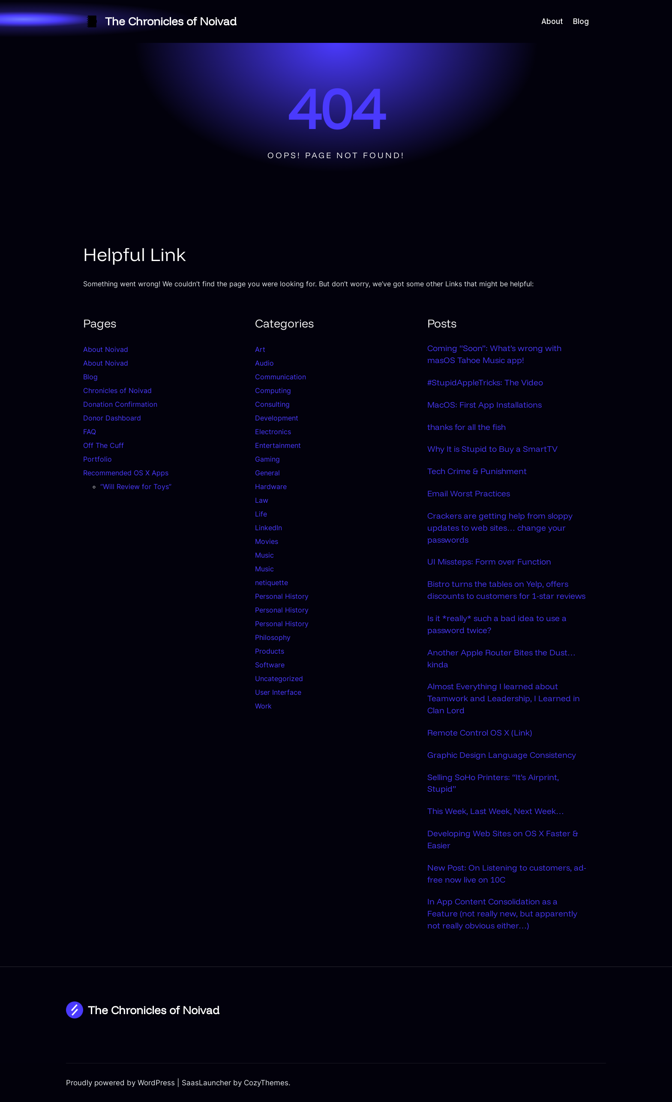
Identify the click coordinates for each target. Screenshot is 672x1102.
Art (260, 349)
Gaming (267, 459)
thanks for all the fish (466, 427)
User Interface (278, 692)
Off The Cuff (103, 445)
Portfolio (97, 459)
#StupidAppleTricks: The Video (485, 382)
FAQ (89, 431)
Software (270, 665)
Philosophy (273, 637)
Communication (280, 376)
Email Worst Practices (468, 493)
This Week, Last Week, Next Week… (495, 811)
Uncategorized (279, 678)
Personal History (282, 596)
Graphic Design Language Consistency (501, 755)
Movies (266, 541)
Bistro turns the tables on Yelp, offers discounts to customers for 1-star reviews (506, 590)
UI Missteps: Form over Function (489, 561)
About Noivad (105, 349)
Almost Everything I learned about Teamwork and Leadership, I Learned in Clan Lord (503, 698)
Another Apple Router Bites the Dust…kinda (501, 658)
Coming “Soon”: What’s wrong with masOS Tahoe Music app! (494, 354)
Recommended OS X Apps (125, 472)
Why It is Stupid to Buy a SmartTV (492, 449)
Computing (273, 390)
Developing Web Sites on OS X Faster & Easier (502, 839)
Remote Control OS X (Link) (479, 732)
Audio (264, 363)
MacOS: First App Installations (484, 404)
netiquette (271, 582)
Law (261, 500)
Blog (90, 376)
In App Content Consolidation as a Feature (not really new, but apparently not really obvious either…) (502, 913)
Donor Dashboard (112, 418)
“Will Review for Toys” (135, 486)
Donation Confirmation (120, 404)
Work (263, 706)
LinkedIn (268, 527)
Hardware (271, 486)
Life (261, 514)
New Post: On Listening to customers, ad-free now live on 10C (506, 873)
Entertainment (278, 445)
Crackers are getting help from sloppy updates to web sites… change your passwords (500, 527)
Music (264, 555)
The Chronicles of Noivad (171, 21)
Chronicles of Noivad (117, 390)
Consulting (272, 404)
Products (269, 651)
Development (276, 418)
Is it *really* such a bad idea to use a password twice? (497, 624)
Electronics (273, 431)
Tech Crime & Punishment (477, 471)
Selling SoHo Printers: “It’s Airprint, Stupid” (493, 783)
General (267, 472)
